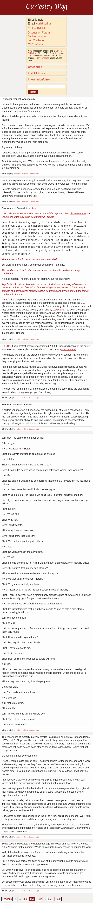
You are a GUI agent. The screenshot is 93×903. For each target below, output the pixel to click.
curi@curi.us (43, 23)
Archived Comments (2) (30, 429)
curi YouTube (36, 40)
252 (40, 899)
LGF (8, 346)
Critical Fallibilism (38, 28)
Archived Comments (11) (31, 174)
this (21, 448)
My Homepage (37, 36)
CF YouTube (35, 44)
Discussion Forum (39, 32)
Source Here (68, 349)
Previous (7, 899)
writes (32, 208)
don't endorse (43, 58)
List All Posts (36, 73)
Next (58, 899)
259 (50, 899)
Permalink (17, 174)
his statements (78, 213)
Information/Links (39, 79)
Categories (35, 66)
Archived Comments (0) (30, 339)
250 (25, 899)
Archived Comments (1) (30, 201)
